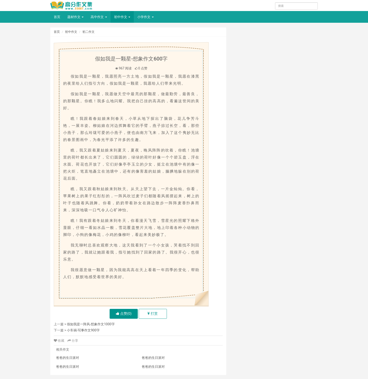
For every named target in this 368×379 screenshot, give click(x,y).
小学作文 (145, 17)
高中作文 (99, 17)
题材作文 (75, 17)
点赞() (124, 313)
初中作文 (122, 17)
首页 (57, 17)
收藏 (59, 340)
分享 (73, 340)
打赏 (153, 313)
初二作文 (88, 32)
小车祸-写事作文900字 (83, 330)
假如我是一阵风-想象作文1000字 (91, 324)
